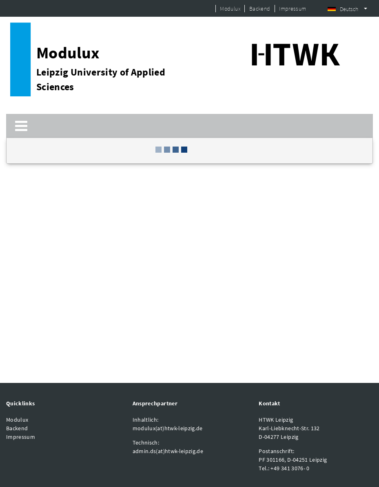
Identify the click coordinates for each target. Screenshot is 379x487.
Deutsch (343, 9)
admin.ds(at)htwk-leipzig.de (168, 451)
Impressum (292, 8)
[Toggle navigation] (21, 126)
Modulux (230, 8)
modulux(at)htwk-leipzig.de (168, 428)
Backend (259, 8)
